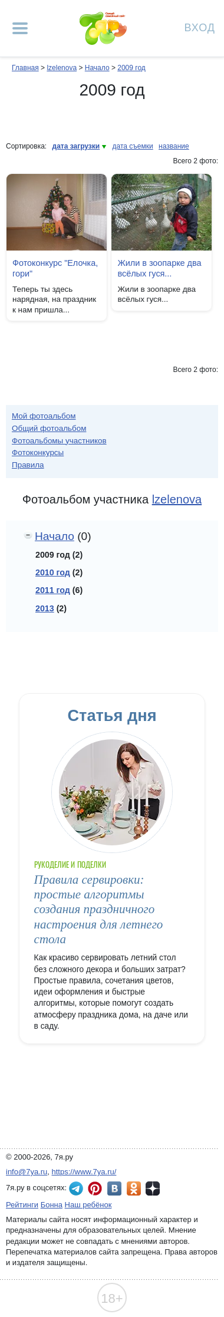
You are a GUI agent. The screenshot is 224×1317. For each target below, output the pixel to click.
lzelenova (62, 68)
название (174, 146)
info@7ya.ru (26, 1171)
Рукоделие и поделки (70, 864)
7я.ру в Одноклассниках (134, 1188)
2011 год (52, 590)
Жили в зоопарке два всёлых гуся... (159, 268)
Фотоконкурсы (38, 452)
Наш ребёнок (88, 1204)
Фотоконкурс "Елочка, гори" (55, 268)
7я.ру (153, 1188)
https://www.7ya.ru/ (84, 1171)
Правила (28, 464)
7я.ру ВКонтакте (114, 1188)
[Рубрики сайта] (20, 28)
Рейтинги (22, 1204)
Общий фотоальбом (49, 428)
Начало (97, 68)
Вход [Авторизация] (200, 27)
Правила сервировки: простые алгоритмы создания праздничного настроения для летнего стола (98, 909)
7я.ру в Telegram (76, 1188)
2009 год (131, 68)
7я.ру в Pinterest (95, 1188)
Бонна (51, 1204)
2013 (44, 608)
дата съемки (133, 146)
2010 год (52, 572)
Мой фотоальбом (44, 415)
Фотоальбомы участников (59, 440)
